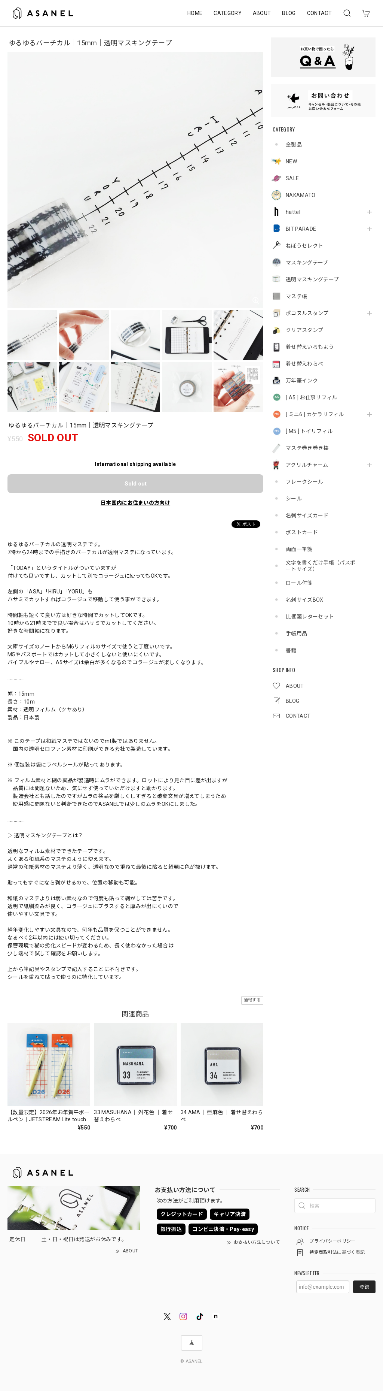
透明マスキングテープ (312, 279)
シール (294, 499)
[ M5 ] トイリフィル (309, 431)
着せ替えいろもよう (310, 347)
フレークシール (304, 482)
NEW (291, 161)
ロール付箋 (299, 583)
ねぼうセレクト (304, 246)
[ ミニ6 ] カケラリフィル (315, 414)
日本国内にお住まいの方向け (135, 503)
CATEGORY (228, 13)
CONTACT (319, 13)
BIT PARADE (301, 229)
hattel (293, 212)
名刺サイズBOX (305, 600)
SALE (292, 178)
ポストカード (302, 532)
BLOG (288, 13)
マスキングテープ (307, 263)
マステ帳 (296, 296)
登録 (364, 1287)
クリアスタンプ (304, 330)
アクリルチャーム (307, 465)
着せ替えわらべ (304, 364)
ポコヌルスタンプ (307, 313)
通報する (252, 1000)
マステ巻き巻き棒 (307, 448)
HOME (194, 13)
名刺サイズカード (307, 515)
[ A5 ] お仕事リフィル (311, 397)
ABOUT (262, 13)
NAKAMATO (301, 195)
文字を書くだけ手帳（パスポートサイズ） (320, 566)
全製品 (294, 145)
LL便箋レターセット (310, 617)
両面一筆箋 (299, 549)
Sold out (136, 483)
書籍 (291, 650)
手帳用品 (296, 633)
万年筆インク (302, 381)
